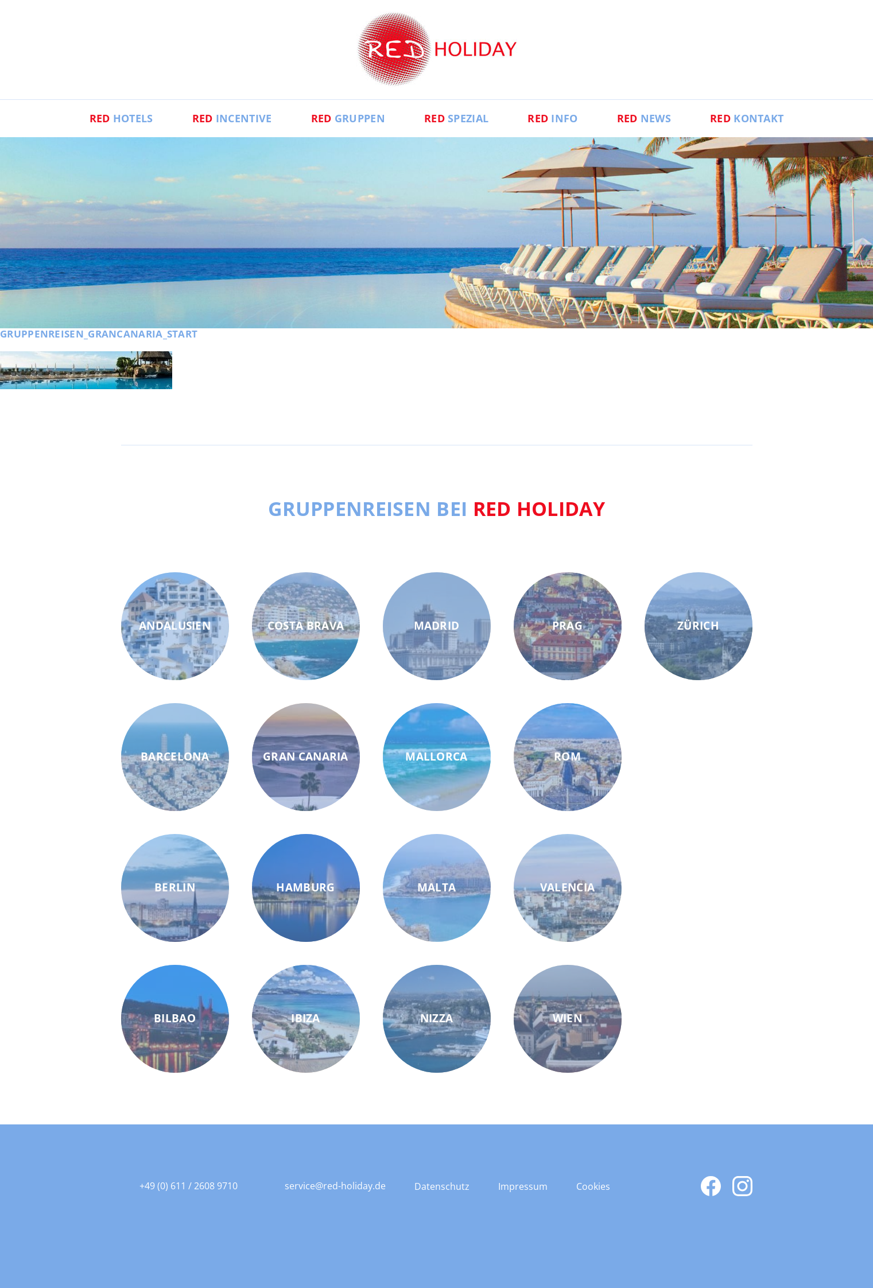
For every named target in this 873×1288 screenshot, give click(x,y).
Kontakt (746, 118)
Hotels (121, 118)
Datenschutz (442, 1186)
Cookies (593, 1186)
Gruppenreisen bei (436, 508)
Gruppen (348, 118)
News (644, 118)
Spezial (456, 118)
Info (552, 118)
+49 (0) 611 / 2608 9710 (188, 1186)
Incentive (232, 118)
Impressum (523, 1186)
